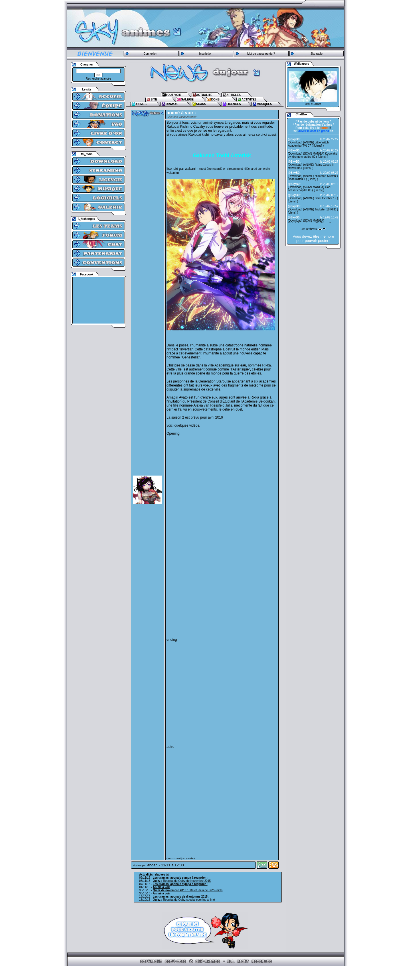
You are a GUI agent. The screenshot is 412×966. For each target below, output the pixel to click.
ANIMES (140, 104)
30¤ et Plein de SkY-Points (188, 890)
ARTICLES (233, 94)
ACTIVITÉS (248, 99)
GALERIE (187, 99)
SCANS (201, 104)
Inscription (205, 53)
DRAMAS (172, 104)
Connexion (150, 53)
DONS (215, 99)
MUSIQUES (264, 104)
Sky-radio (316, 53)
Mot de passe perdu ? (261, 53)
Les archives (309, 228)
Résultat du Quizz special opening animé (184, 899)
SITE (153, 99)
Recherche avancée (98, 78)
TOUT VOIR (173, 94)
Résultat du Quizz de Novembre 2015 (182, 880)
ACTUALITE (204, 94)
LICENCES (233, 104)
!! (325, 127)
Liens (317, 145)
